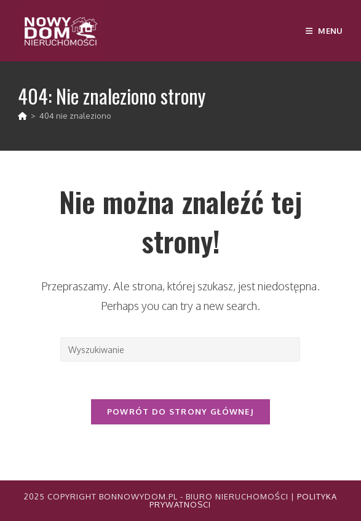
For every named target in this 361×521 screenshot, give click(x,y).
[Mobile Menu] (324, 31)
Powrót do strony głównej (180, 411)
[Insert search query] (180, 349)
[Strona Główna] (22, 116)
